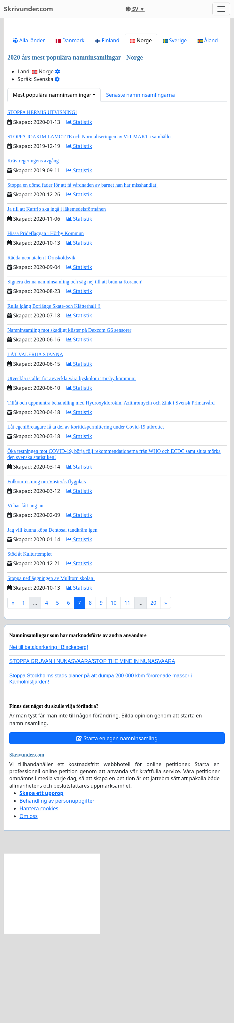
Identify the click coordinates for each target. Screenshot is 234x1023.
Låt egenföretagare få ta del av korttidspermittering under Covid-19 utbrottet (85, 516)
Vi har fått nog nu (25, 595)
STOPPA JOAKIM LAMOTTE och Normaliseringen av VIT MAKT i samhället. (90, 226)
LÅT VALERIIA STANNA (35, 444)
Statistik (79, 211)
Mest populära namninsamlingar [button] (52, 184)
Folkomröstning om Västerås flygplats (46, 571)
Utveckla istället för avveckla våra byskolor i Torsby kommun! (71, 468)
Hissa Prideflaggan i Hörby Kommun (45, 323)
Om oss (29, 905)
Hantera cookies (39, 898)
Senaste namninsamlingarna (140, 184)
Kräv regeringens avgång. (33, 250)
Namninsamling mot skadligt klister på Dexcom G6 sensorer (69, 419)
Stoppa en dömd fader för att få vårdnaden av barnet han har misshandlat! (82, 274)
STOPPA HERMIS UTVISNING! (42, 202)
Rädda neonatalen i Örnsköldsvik (41, 347)
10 (113, 692)
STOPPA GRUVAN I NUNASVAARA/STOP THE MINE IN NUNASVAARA (92, 751)
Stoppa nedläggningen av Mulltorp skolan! (51, 668)
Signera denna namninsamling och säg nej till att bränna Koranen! (75, 371)
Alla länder (29, 130)
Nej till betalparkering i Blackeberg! (48, 737)
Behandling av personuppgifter (57, 890)
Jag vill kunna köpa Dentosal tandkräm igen (52, 619)
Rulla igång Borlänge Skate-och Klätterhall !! (54, 395)
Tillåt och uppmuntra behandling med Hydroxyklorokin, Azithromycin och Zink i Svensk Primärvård (111, 492)
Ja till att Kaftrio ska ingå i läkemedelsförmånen (56, 298)
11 (127, 692)
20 (153, 692)
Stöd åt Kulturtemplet (29, 643)
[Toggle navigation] (221, 9)
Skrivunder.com (28, 8)
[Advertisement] (117, 73)
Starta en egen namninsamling (117, 827)
